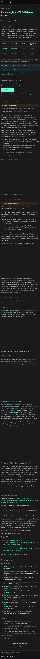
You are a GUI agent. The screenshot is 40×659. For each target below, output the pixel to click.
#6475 (15, 495)
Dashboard (24, 127)
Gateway (4, 53)
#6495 (23, 316)
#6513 (5, 604)
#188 (4, 635)
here (24, 208)
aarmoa (10, 554)
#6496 (5, 586)
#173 (11, 633)
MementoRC (34, 567)
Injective (8, 530)
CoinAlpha (32, 607)
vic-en (18, 623)
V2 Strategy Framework (13, 116)
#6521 (16, 533)
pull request (26, 111)
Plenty (28, 472)
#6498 (5, 591)
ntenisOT (6, 593)
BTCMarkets (17, 577)
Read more (10, 74)
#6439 (5, 567)
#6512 (11, 533)
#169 (4, 621)
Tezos (33, 468)
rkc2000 (10, 351)
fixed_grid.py (4, 310)
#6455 (5, 571)
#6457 (5, 582)
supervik (12, 597)
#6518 (5, 602)
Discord (21, 84)
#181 (4, 628)
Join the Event (8, 90)
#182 (4, 631)
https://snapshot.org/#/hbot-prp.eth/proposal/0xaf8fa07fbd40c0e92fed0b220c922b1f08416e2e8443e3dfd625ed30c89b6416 (21, 542)
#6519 (5, 607)
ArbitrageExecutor (17, 412)
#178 (4, 626)
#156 (11, 495)
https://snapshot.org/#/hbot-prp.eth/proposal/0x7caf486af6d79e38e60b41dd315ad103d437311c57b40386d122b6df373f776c (21, 549)
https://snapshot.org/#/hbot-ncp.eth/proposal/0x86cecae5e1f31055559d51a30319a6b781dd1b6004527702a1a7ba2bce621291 (19, 500)
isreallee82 (23, 633)
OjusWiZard (11, 505)
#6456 (5, 577)
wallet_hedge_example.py (8, 359)
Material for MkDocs (10, 653)
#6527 (5, 611)
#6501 (5, 595)
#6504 (5, 600)
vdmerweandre (8, 579)
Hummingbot (5, 48)
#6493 (20, 533)
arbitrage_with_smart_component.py (11, 404)
